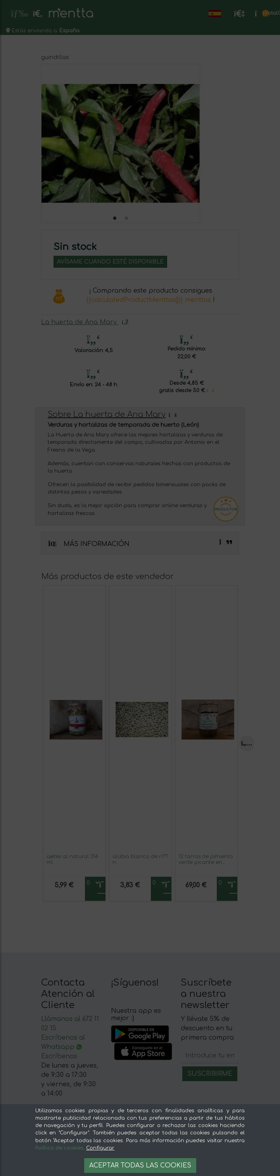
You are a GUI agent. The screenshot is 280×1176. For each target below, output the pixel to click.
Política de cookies (59, 1148)
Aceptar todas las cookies (140, 1165)
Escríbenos (59, 1056)
